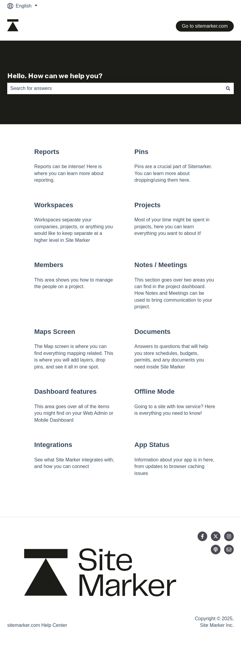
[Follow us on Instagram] (229, 536)
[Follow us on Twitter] (215, 536)
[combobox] (114, 88)
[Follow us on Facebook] (202, 536)
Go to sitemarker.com (205, 26)
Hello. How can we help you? (55, 76)
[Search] (228, 88)
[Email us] (229, 549)
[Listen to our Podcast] (215, 549)
